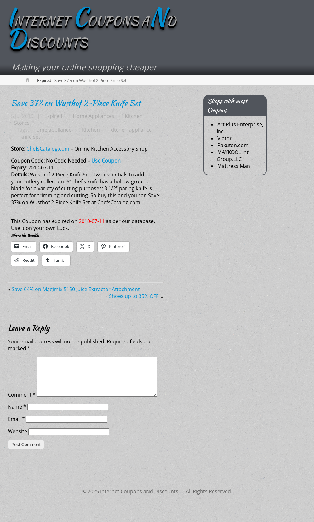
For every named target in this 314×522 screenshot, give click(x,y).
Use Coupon (106, 161)
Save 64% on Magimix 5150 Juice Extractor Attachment (76, 289)
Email (16, 434)
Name (17, 421)
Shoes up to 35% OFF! (134, 296)
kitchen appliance (130, 130)
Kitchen (133, 116)
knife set (30, 137)
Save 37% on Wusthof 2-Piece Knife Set (76, 103)
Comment (22, 361)
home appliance (52, 130)
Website (17, 446)
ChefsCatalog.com (47, 149)
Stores (22, 123)
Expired (44, 81)
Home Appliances (93, 116)
